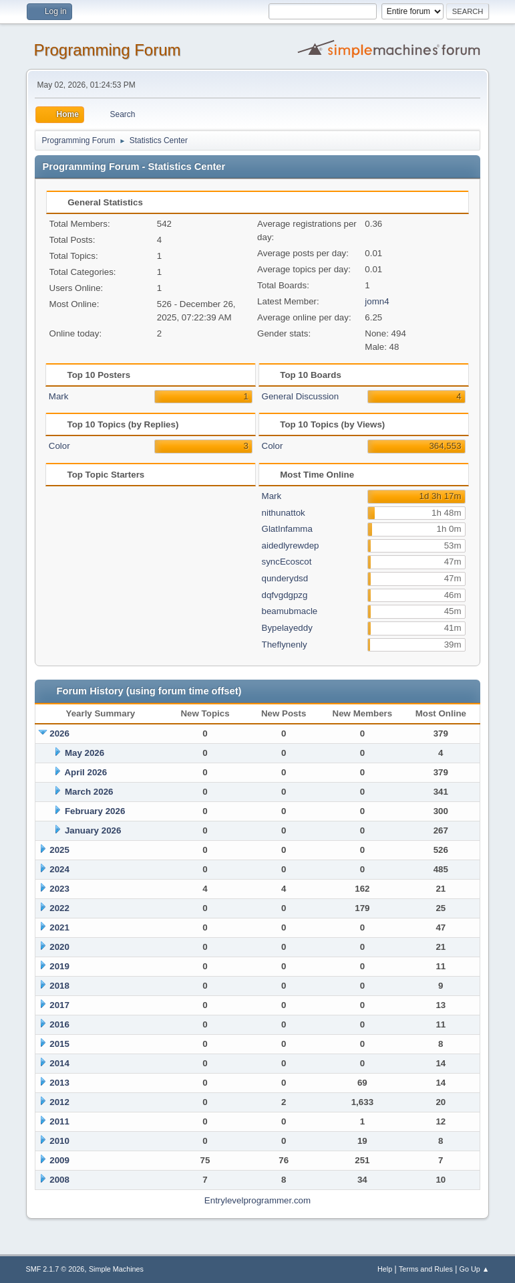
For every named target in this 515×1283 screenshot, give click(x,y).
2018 (59, 986)
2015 (59, 1044)
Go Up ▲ (475, 1269)
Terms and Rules (426, 1269)
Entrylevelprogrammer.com (257, 1200)
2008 (59, 1180)
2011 (59, 1121)
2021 (59, 927)
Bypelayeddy (287, 628)
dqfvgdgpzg (285, 595)
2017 (59, 1005)
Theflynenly (284, 644)
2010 (59, 1141)
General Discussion (300, 396)
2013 (59, 1083)
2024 (59, 869)
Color (59, 446)
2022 (59, 908)
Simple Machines (116, 1269)
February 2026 (95, 811)
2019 (59, 966)
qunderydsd (285, 578)
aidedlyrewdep (290, 545)
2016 (59, 1024)
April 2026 (85, 772)
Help (384, 1269)
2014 (59, 1063)
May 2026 (84, 753)
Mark (59, 396)
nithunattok (283, 513)
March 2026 (89, 792)
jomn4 (377, 301)
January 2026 (93, 830)
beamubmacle (290, 611)
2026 (59, 733)
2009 (59, 1160)
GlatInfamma (287, 529)
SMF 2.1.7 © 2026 (55, 1269)
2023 (59, 889)
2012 (59, 1102)
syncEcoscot (287, 562)
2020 (59, 947)
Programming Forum (107, 50)
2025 (59, 850)
